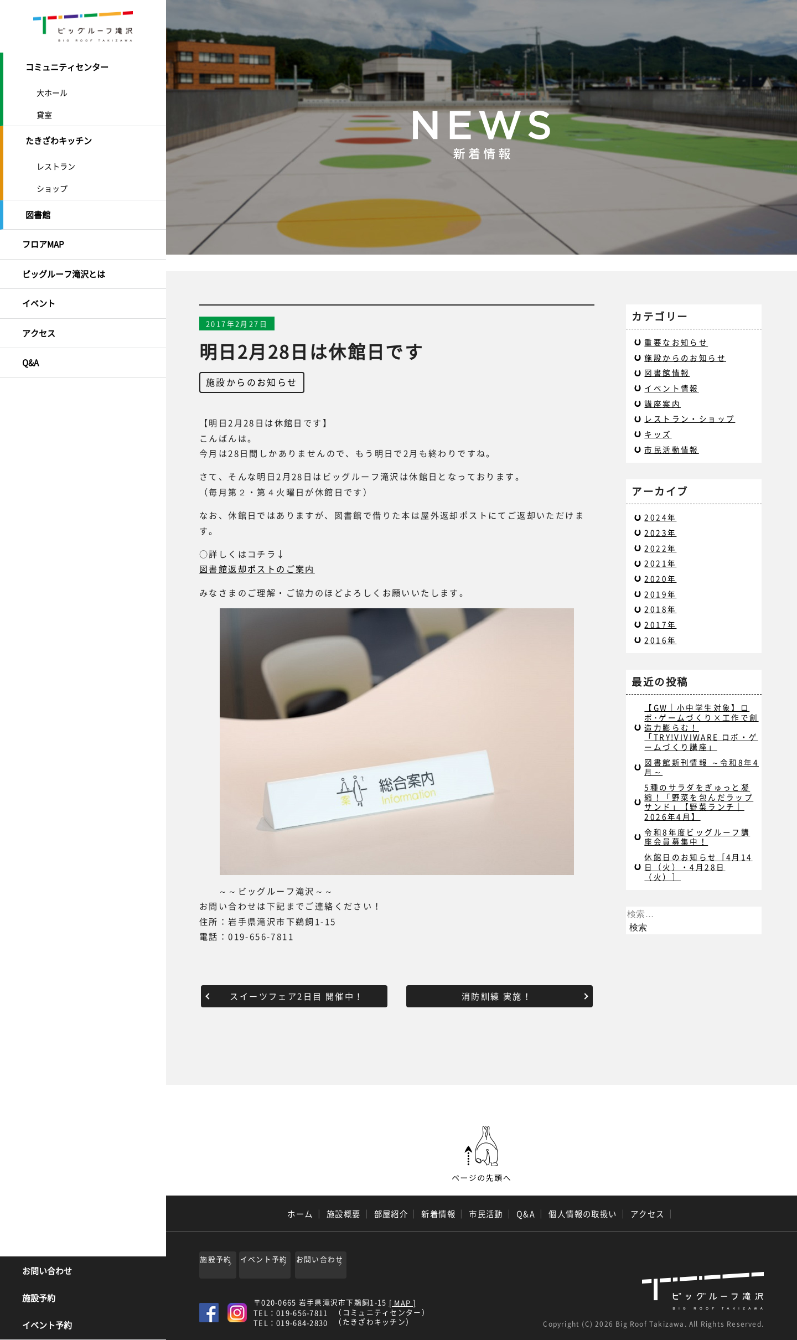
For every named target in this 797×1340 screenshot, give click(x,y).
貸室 (44, 112)
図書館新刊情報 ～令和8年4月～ (701, 767)
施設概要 (344, 1214)
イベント (38, 291)
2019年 (660, 593)
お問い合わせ (47, 1272)
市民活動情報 (671, 449)
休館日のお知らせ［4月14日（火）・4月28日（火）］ (698, 866)
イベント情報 (671, 388)
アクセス (38, 319)
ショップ (52, 183)
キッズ (657, 433)
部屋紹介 (391, 1214)
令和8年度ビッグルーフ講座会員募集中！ (697, 836)
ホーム (300, 1214)
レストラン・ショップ (689, 418)
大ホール (52, 90)
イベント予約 (47, 1326)
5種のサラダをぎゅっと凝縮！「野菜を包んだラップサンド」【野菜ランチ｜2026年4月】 (698, 802)
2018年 (660, 608)
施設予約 (38, 1299)
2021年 (660, 562)
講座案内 (662, 403)
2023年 (660, 532)
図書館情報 (667, 372)
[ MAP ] (402, 1299)
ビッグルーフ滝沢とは (63, 264)
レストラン (56, 161)
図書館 (37, 209)
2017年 (660, 624)
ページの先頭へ (481, 1154)
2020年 (660, 578)
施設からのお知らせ (252, 382)
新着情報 (438, 1214)
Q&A (30, 346)
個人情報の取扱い (582, 1214)
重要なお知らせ (676, 342)
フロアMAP (43, 236)
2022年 (660, 547)
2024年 (660, 516)
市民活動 (486, 1214)
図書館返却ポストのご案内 (257, 568)
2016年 (660, 639)
